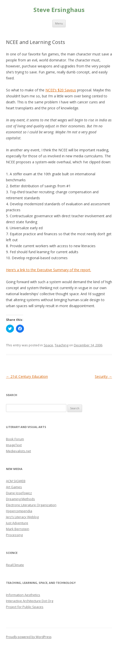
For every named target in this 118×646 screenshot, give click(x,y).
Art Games (14, 487)
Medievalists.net (18, 451)
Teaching (61, 345)
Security (103, 376)
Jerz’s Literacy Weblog (22, 517)
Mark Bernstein (17, 529)
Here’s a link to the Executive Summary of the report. (48, 269)
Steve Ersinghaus (59, 10)
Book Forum (15, 439)
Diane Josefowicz (19, 493)
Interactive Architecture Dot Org (29, 601)
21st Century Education (27, 376)
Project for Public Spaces (24, 607)
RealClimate (15, 565)
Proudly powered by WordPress (28, 637)
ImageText (14, 445)
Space (48, 345)
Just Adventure (17, 523)
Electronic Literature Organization (31, 505)
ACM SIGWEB (15, 481)
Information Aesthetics (23, 595)
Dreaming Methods (20, 499)
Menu (59, 23)
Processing (14, 535)
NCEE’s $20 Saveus (60, 90)
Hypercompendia (19, 511)
